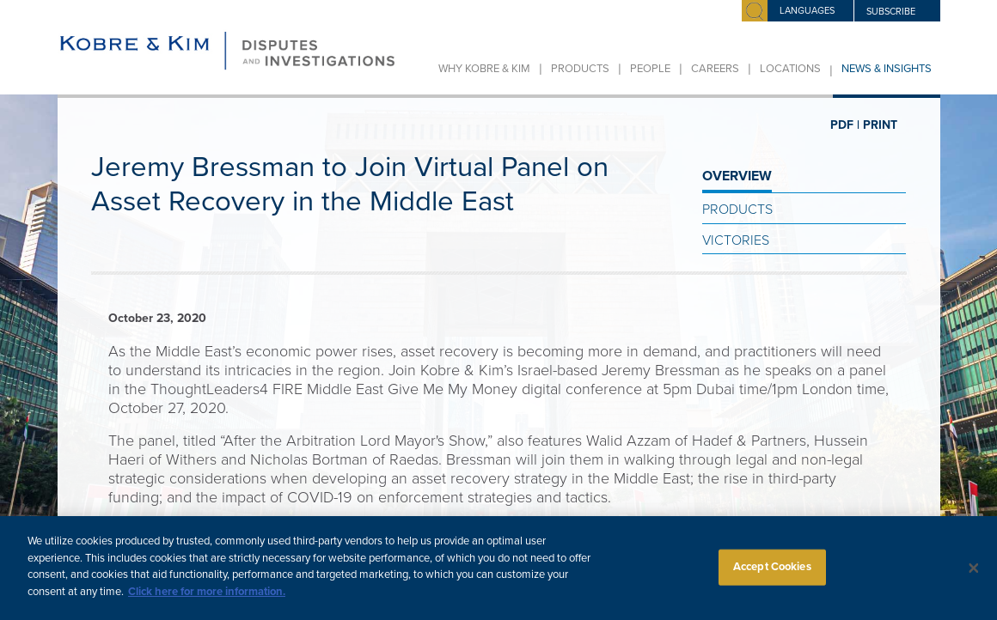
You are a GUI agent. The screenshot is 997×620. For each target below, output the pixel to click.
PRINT (880, 125)
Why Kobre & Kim (484, 69)
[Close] (974, 578)
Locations (790, 69)
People (650, 69)
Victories (735, 240)
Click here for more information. (206, 601)
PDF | (844, 125)
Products (580, 69)
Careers (715, 69)
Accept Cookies (772, 576)
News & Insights (886, 69)
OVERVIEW (737, 176)
